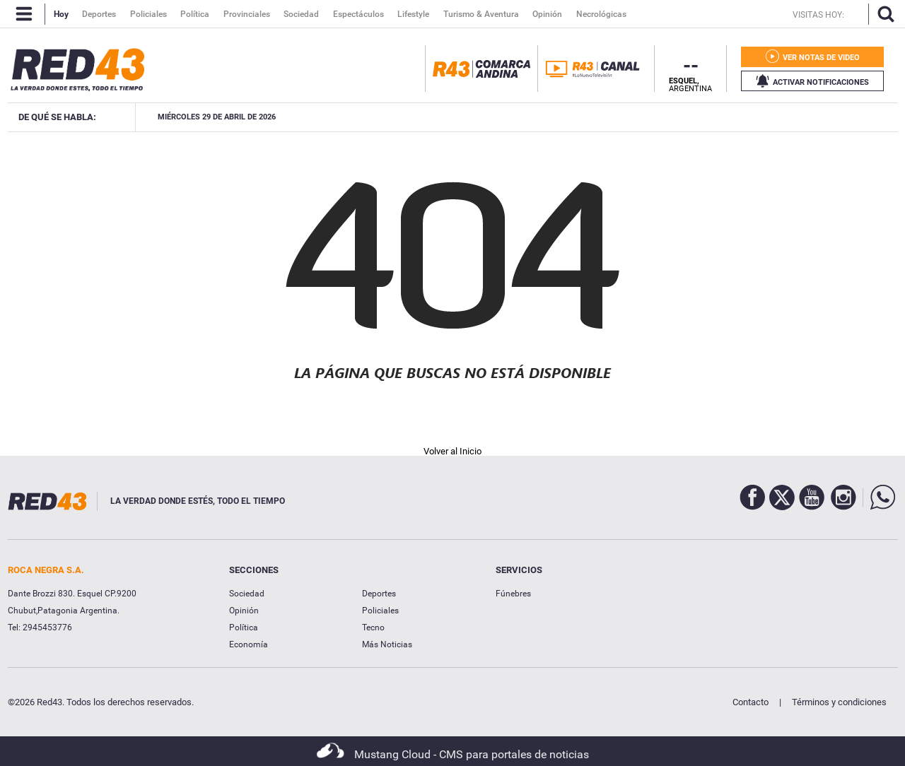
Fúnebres (513, 594)
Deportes (379, 594)
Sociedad (246, 594)
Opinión (244, 610)
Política (243, 627)
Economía (248, 644)
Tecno (373, 627)
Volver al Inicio (452, 451)
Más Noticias (387, 644)
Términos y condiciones (839, 702)
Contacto (750, 702)
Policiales (380, 610)
